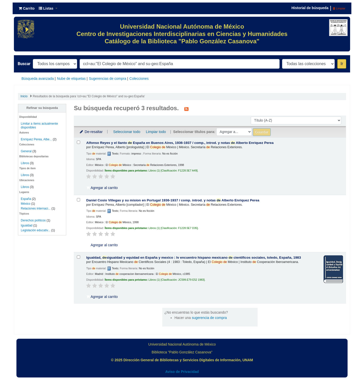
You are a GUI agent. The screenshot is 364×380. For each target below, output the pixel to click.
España (26, 199)
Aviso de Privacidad (182, 372)
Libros (25, 163)
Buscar (24, 63)
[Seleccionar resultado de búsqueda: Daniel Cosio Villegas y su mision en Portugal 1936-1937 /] (78, 199)
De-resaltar (91, 132)
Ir (341, 64)
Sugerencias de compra (107, 79)
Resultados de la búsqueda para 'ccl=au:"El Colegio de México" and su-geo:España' (89, 96)
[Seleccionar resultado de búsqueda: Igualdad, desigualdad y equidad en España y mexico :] (78, 257)
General (26, 151)
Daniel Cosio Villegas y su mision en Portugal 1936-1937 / (172, 200)
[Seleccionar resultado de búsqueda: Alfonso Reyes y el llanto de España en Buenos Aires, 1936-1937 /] (78, 142)
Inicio (24, 96)
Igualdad (26, 225)
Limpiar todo (156, 132)
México (25, 203)
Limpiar (339, 8)
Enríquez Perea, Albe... (36, 139)
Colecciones (139, 79)
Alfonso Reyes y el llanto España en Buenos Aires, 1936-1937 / (180, 143)
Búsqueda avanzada (37, 79)
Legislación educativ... (35, 230)
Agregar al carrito (102, 188)
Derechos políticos (33, 220)
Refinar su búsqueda (42, 108)
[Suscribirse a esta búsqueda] (186, 108)
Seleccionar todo (126, 132)
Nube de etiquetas (71, 79)
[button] (27, 8)
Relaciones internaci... (36, 208)
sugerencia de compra (209, 318)
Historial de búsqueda (309, 8)
